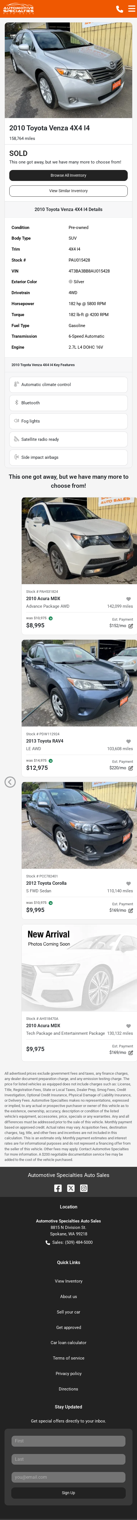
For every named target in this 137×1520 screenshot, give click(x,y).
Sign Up (68, 1492)
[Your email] (68, 1477)
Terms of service (68, 1358)
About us (68, 1296)
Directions (68, 1389)
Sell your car (68, 1312)
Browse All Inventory (68, 175)
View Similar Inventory (68, 191)
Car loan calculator (68, 1342)
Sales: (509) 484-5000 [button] (69, 1242)
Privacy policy (69, 1373)
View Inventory (68, 1281)
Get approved (68, 1327)
